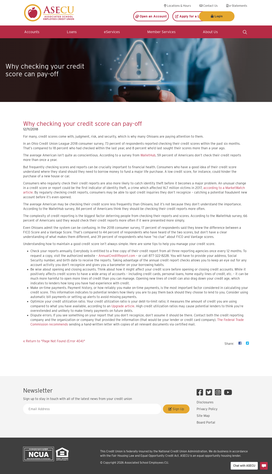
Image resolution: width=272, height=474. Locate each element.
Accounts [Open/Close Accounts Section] (31, 32)
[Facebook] (201, 392)
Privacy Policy (207, 409)
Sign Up (176, 409)
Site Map (203, 416)
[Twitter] (210, 392)
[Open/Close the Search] (245, 31)
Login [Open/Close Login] (232, 16)
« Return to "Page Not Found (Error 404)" (54, 341)
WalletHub (147, 155)
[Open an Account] (151, 16)
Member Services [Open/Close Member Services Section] (161, 32)
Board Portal (206, 422)
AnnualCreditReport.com (116, 256)
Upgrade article (122, 306)
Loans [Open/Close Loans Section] (72, 32)
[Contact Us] (209, 6)
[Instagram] (219, 392)
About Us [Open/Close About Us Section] (210, 32)
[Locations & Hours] (177, 6)
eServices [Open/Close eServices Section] (112, 32)
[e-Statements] (236, 6)
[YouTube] (228, 392)
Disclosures (205, 402)
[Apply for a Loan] (190, 16)
